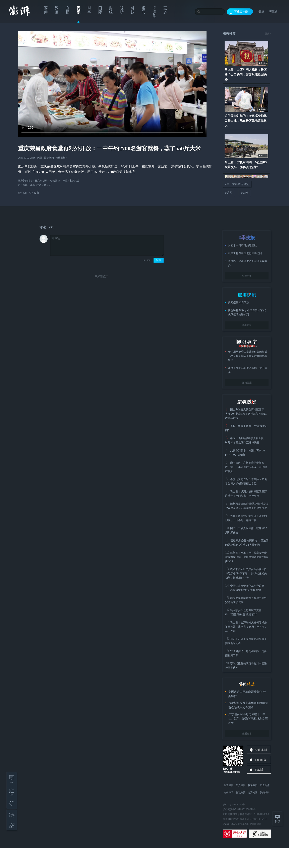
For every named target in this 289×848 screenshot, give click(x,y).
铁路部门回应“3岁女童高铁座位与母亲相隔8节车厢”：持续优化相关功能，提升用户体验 (246, 573)
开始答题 (247, 382)
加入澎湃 (240, 785)
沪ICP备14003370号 (234, 804)
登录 (261, 11)
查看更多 (247, 275)
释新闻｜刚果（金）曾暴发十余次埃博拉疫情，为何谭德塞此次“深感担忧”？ (246, 557)
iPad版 (259, 769)
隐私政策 (240, 792)
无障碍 (273, 11)
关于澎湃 (228, 785)
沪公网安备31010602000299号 (239, 809)
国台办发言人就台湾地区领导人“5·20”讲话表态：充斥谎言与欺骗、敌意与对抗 (247, 413)
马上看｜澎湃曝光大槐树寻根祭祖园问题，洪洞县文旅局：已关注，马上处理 (246, 626)
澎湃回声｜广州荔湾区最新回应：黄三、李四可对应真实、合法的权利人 (246, 467)
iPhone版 (260, 759)
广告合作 (265, 785)
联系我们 (252, 785)
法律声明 (228, 792)
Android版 (261, 749)
